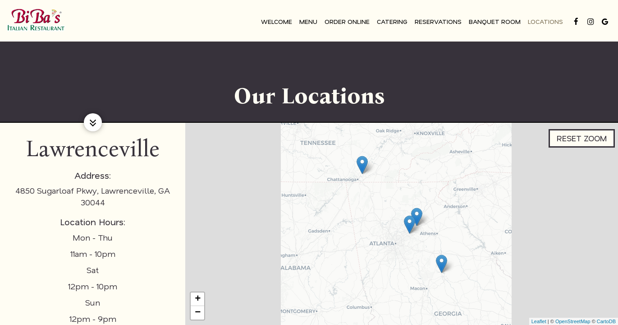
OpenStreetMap (573, 321)
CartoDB (606, 321)
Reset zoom (581, 135)
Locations (544, 22)
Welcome (275, 22)
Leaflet (538, 321)
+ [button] (198, 299)
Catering (391, 22)
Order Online (346, 22)
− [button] (198, 313)
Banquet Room (494, 22)
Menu (307, 22)
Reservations (437, 22)
